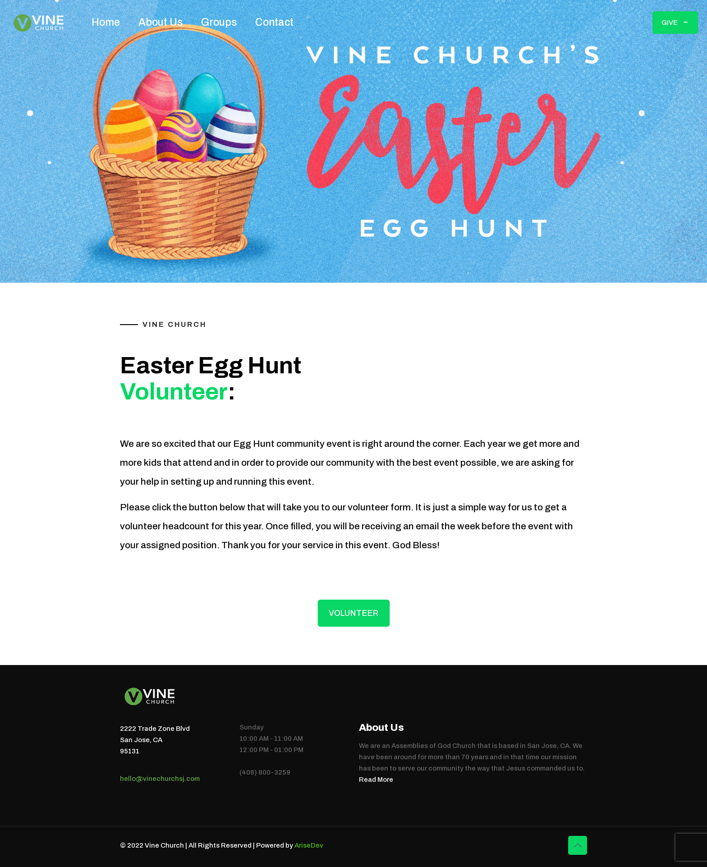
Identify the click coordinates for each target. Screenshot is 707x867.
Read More (376, 779)
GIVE (675, 22)
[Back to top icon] (577, 845)
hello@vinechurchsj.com (160, 778)
